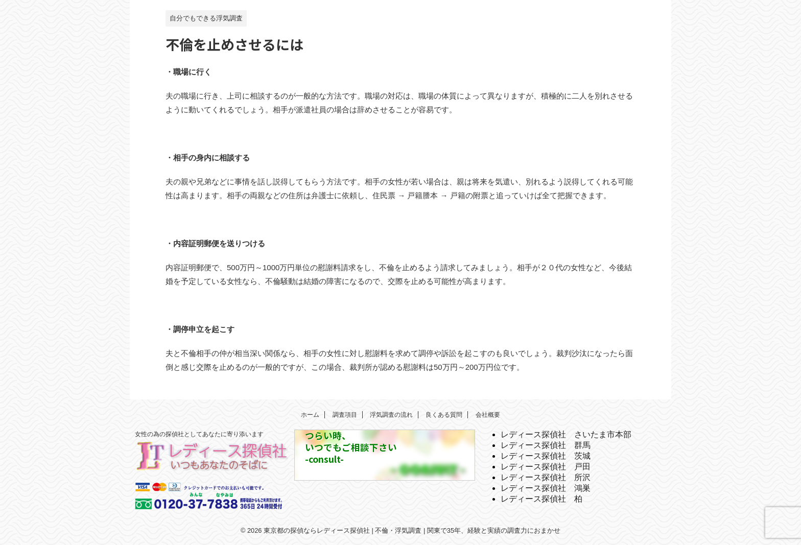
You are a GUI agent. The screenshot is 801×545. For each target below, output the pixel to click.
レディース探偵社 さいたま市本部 (566, 434)
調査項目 (345, 414)
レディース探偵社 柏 (541, 498)
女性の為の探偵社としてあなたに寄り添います (199, 434)
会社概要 (488, 414)
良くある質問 (444, 414)
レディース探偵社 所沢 (546, 477)
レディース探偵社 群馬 (546, 445)
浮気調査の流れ (391, 414)
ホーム (310, 414)
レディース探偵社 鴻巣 (546, 488)
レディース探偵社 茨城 (546, 456)
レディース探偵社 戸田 (546, 466)
